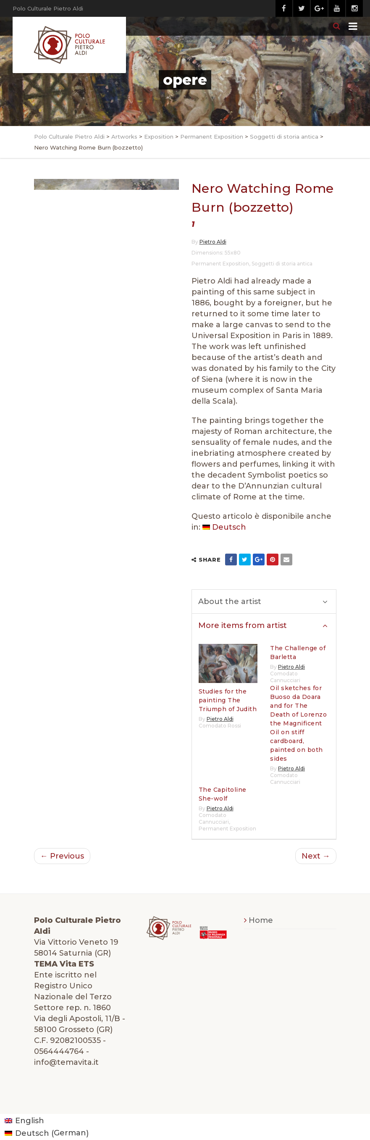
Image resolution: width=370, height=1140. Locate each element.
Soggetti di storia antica (282, 263)
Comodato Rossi (220, 725)
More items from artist (263, 625)
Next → (316, 856)
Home (261, 920)
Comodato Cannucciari (285, 676)
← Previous (62, 856)
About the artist (263, 601)
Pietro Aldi (212, 242)
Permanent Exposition (220, 263)
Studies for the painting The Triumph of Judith (228, 700)
